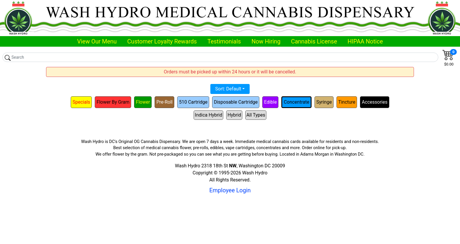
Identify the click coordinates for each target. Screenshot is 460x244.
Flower (143, 102)
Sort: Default (228, 89)
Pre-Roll (164, 102)
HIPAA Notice (365, 41)
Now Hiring (265, 41)
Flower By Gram (113, 102)
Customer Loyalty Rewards (162, 41)
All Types (255, 115)
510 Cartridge (193, 102)
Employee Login (230, 190)
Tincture (346, 102)
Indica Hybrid (208, 115)
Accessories (374, 102)
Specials (81, 102)
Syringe (324, 102)
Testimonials (224, 41)
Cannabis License (314, 41)
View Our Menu (97, 41)
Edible (270, 102)
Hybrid (234, 115)
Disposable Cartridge (236, 102)
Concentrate (296, 102)
